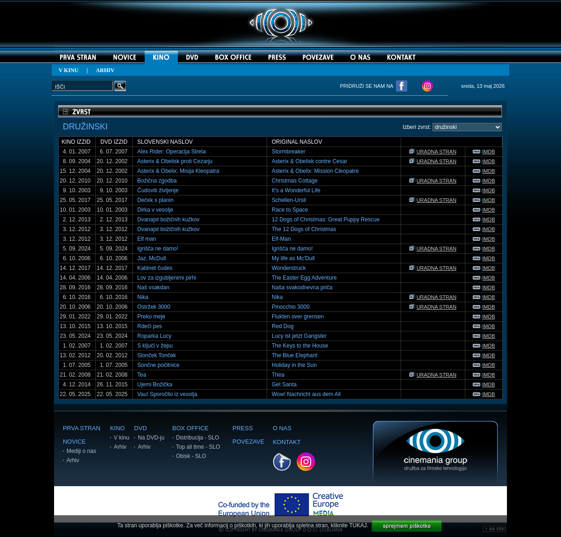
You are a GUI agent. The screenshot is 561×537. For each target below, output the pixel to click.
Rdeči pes (149, 326)
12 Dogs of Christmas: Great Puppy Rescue (325, 219)
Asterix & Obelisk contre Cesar (309, 161)
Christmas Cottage (294, 180)
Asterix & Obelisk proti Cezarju (175, 161)
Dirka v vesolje (155, 210)
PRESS (242, 428)
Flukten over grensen (298, 316)
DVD (140, 428)
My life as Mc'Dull (293, 258)
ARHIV (105, 70)
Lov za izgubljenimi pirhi (166, 278)
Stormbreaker (288, 151)
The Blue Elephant (294, 355)
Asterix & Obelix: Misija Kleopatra (178, 171)
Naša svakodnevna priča (302, 287)
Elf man (146, 239)
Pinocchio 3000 (291, 307)
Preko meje (151, 316)
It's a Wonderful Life (296, 190)
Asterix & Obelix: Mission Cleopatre (315, 171)
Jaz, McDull (151, 258)
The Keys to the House (300, 345)
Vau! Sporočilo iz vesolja (167, 394)
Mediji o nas (81, 451)
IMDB (484, 151)
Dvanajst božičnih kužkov (168, 219)
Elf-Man (281, 239)
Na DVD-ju (151, 437)
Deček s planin (155, 200)
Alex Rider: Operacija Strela (171, 151)
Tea (141, 375)
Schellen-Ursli (289, 200)
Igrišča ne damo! (157, 248)
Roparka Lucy (154, 336)
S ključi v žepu (155, 345)
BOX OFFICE (190, 428)
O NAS (282, 428)
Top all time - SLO (198, 447)
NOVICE (74, 441)
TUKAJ (358, 525)
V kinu (121, 437)
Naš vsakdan (153, 287)
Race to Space (290, 210)
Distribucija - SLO (197, 437)
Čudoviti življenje (157, 190)
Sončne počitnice (158, 365)
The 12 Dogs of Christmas (304, 229)
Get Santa (284, 384)
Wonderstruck (289, 268)
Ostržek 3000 (153, 307)
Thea (278, 375)
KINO (117, 428)
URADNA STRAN (432, 151)
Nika (142, 297)
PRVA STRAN (81, 428)
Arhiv (73, 460)
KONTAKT (286, 442)
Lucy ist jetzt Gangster (299, 336)
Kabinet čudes (154, 268)
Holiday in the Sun (294, 365)
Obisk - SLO (191, 456)
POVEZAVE (248, 441)
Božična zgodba (157, 180)
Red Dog (282, 326)
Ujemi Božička (154, 384)
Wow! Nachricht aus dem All (306, 394)
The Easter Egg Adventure (304, 278)
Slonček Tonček (156, 355)
